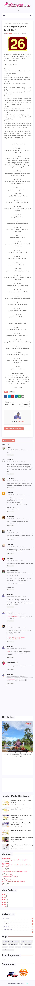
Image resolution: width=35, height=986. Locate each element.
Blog (27, 983)
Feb (5, 899)
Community (6, 941)
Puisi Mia (5, 947)
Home (5, 23)
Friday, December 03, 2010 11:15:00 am (16, 461)
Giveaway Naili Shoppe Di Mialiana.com (21, 830)
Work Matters (18, 932)
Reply (8, 454)
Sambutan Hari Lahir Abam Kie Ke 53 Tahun (14, 871)
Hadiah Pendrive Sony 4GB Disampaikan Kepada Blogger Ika (21, 838)
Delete (12, 454)
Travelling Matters (18, 929)
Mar (5, 898)
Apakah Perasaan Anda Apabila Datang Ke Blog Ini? (21, 845)
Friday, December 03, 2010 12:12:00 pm (16, 494)
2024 (5, 903)
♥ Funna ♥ (10, 544)
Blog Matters (18, 918)
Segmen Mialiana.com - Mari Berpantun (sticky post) (21, 801)
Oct (5, 904)
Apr (5, 896)
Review (12, 947)
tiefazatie (10, 558)
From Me (29, 941)
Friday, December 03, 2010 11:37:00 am (16, 480)
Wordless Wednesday (8, 950)
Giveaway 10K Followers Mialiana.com (20, 808)
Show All (4, 885)
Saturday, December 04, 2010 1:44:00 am (16, 572)
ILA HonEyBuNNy (12, 662)
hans (8, 626)
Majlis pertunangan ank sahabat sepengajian (14, 860)
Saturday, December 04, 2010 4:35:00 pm (16, 627)
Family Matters (18, 924)
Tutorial (29, 947)
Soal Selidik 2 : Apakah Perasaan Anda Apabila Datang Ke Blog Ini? (21, 823)
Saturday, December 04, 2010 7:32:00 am (16, 596)
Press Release (28, 944)
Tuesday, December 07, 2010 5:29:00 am (16, 676)
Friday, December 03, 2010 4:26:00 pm (16, 518)
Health (4, 944)
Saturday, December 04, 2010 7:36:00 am (16, 614)
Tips (24, 947)
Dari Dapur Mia (15, 941)
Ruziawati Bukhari (13, 571)
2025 (5, 894)
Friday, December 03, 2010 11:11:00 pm (16, 546)
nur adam (10, 460)
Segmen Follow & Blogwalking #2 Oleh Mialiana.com (21, 816)
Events (23, 941)
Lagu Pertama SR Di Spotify (10, 876)
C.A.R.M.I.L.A (11, 479)
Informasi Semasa (12, 944)
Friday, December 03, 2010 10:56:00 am (16, 449)
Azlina (9, 531)
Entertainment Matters (18, 921)
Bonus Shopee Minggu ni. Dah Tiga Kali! (13, 881)
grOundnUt (10, 517)
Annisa (9, 447)
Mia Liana (9, 33)
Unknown (10, 493)
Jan (5, 901)
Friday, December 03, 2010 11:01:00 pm (16, 532)
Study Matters (18, 926)
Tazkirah (10, 23)
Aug (5, 906)
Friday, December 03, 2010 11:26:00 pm (16, 560)
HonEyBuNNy (11, 679)
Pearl (21, 944)
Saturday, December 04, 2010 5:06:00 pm (16, 648)
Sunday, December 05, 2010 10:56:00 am (16, 664)
